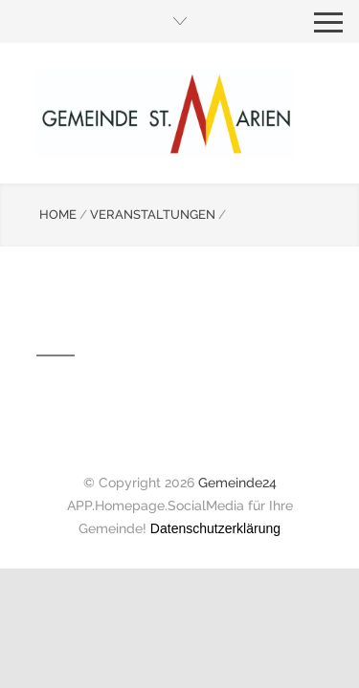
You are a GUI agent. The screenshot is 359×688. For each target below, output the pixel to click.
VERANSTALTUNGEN (152, 214)
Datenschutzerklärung (215, 528)
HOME (58, 214)
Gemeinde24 (237, 482)
